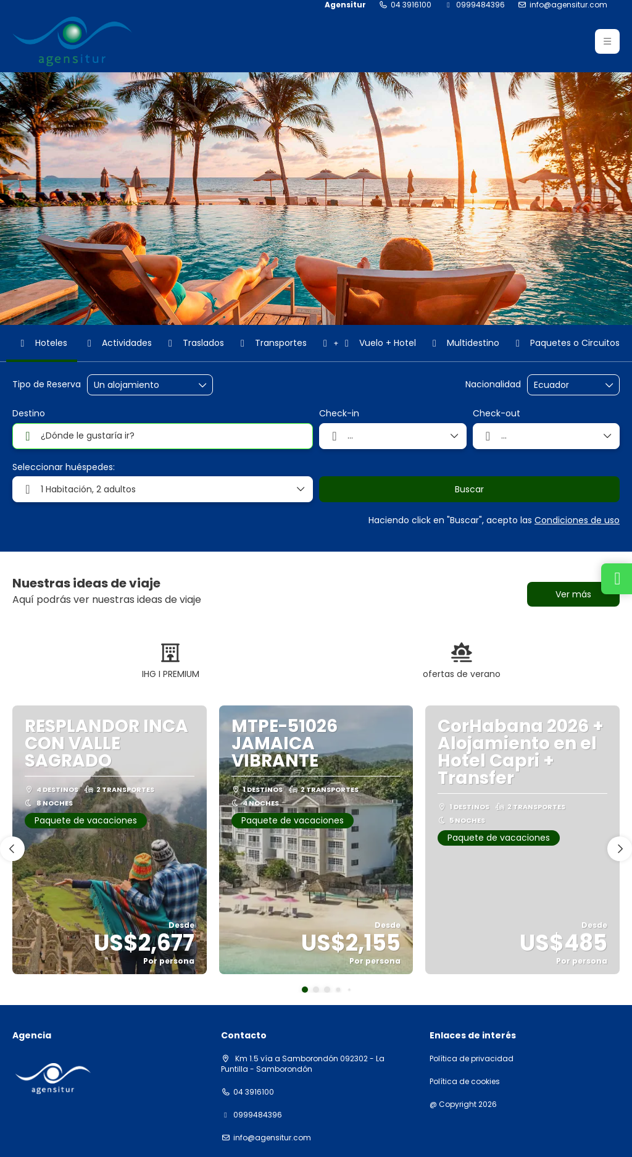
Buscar (469, 489)
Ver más (573, 594)
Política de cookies (465, 1082)
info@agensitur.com (568, 5)
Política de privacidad (472, 1059)
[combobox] (565, 385)
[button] (607, 41)
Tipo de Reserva (46, 384)
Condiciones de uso (577, 520)
